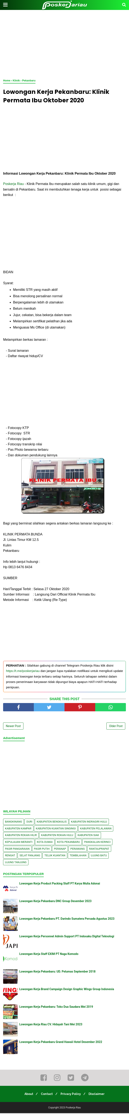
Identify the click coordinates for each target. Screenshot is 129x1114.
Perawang (77, 849)
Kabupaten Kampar (18, 829)
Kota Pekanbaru (68, 842)
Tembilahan (78, 856)
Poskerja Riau (13, 185)
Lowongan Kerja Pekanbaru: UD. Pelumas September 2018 (57, 972)
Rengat (10, 856)
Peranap (60, 849)
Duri (29, 822)
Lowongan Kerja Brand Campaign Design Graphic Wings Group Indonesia (66, 990)
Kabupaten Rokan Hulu (57, 836)
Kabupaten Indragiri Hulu (89, 822)
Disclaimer (98, 1094)
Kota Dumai (45, 842)
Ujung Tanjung (16, 863)
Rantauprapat (99, 849)
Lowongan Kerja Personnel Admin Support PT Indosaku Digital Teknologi (66, 937)
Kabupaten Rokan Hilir (21, 836)
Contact (46, 1094)
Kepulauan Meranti (19, 842)
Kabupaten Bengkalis (52, 822)
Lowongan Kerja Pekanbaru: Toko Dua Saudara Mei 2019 (56, 1007)
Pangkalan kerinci (97, 842)
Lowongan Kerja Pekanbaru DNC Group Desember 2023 (55, 902)
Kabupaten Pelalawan (95, 829)
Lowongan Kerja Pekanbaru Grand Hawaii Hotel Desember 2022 (60, 1043)
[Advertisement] (64, 43)
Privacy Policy (71, 1094)
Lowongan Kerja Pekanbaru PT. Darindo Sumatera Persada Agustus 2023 (66, 919)
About (27, 1094)
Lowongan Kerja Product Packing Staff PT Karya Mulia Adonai (59, 884)
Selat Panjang (29, 856)
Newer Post (13, 727)
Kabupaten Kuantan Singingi (56, 829)
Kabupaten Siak (88, 836)
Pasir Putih (42, 849)
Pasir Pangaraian (17, 849)
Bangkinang (13, 822)
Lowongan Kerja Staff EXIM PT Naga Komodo (48, 955)
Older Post (116, 727)
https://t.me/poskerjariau (23, 671)
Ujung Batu (99, 856)
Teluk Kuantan (54, 856)
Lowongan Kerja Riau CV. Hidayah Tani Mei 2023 (50, 1025)
